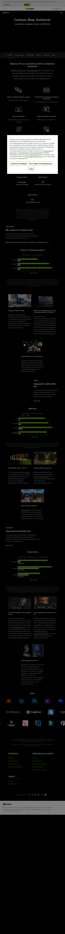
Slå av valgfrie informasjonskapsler (40, 164)
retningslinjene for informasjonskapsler (30, 153)
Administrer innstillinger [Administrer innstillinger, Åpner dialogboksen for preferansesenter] (18, 164)
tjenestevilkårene (35, 155)
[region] (32, 154)
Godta (31, 169)
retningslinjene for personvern (34, 156)
